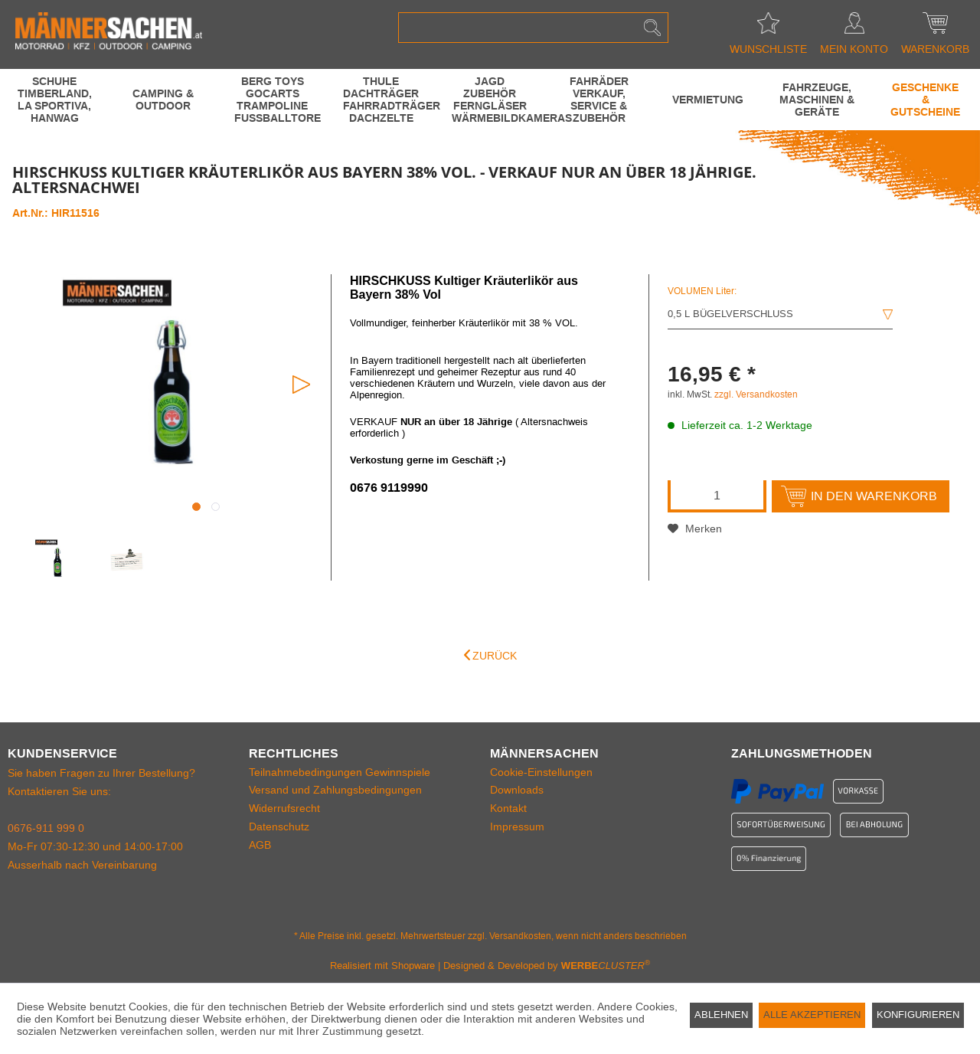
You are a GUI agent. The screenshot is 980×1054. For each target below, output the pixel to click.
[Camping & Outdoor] (163, 99)
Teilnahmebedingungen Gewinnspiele (339, 772)
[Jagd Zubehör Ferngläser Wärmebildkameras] (490, 99)
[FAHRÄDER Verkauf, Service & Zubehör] (599, 99)
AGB (260, 845)
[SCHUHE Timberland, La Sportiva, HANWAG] (54, 99)
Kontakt (508, 808)
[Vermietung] (707, 99)
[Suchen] (652, 27)
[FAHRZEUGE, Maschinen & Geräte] (817, 99)
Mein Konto (854, 27)
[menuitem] (533, 27)
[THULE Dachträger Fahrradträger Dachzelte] (381, 99)
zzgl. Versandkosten (756, 394)
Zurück (490, 655)
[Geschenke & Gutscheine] (926, 99)
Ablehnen (721, 1014)
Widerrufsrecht (284, 808)
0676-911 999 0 (46, 828)
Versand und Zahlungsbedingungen (335, 790)
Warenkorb (935, 27)
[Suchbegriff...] (533, 27)
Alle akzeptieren (812, 1014)
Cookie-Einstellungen (541, 772)
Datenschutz (279, 826)
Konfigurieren (918, 1014)
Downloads (517, 790)
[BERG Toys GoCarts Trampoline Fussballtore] (273, 99)
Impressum (517, 826)
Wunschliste (768, 27)
